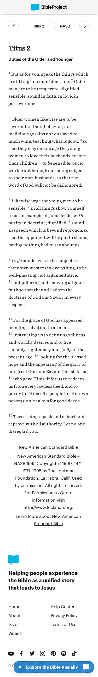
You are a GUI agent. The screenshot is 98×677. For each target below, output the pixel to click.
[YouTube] (11, 653)
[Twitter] (33, 653)
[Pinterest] (54, 653)
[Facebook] (22, 653)
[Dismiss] (18, 667)
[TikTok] (75, 653)
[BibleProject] (48, 8)
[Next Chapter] (84, 26)
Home (14, 606)
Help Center (62, 606)
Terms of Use (63, 624)
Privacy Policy (64, 615)
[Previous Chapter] (13, 26)
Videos (15, 633)
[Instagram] (43, 653)
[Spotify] (64, 653)
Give (12, 624)
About (14, 615)
